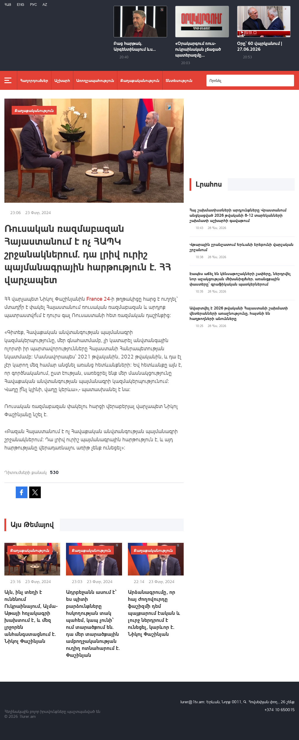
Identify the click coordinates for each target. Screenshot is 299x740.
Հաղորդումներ (34, 80)
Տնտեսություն (179, 80)
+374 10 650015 (280, 709)
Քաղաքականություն (139, 80)
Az (45, 4)
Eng (20, 4)
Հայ (7, 4)
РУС (33, 4)
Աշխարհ (62, 80)
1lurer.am (27, 716)
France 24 (98, 298)
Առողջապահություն (95, 80)
